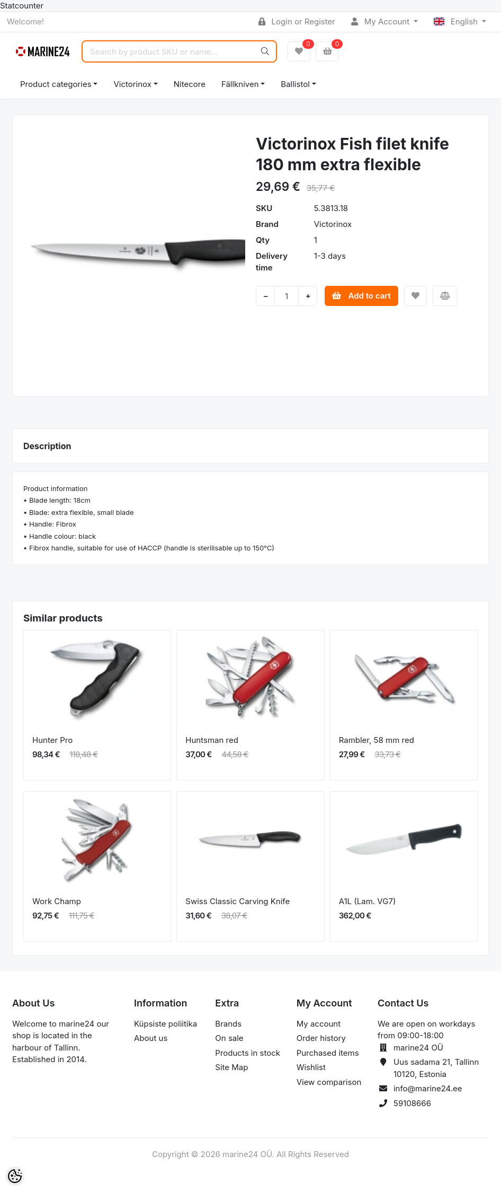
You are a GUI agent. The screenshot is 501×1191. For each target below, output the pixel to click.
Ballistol (295, 84)
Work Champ (56, 901)
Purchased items (328, 1053)
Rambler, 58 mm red (376, 740)
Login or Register (296, 21)
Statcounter (21, 6)
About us (150, 1038)
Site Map (231, 1067)
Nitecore (189, 84)
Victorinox (132, 84)
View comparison (329, 1082)
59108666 (412, 1103)
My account (319, 1024)
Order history (321, 1038)
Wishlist (311, 1067)
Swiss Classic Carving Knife (237, 901)
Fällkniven (240, 84)
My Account (381, 21)
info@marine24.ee (427, 1088)
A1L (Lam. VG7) (367, 901)
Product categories (56, 84)
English (457, 21)
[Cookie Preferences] (14, 1176)
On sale (229, 1038)
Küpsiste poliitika (165, 1024)
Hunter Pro (52, 740)
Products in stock (247, 1053)
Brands (228, 1024)
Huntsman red (211, 740)
